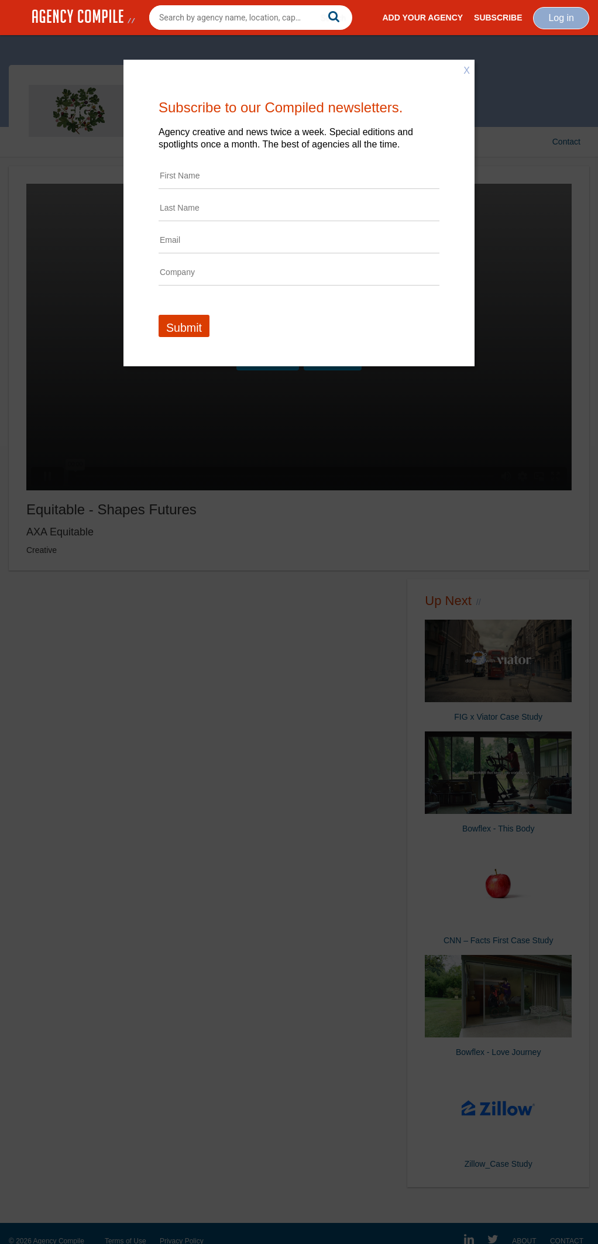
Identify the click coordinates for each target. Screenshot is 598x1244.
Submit (184, 327)
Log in (561, 18)
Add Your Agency (422, 17)
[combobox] (250, 17)
